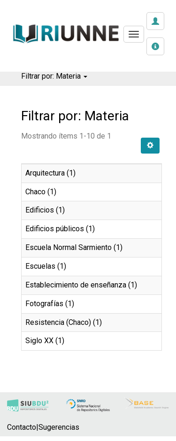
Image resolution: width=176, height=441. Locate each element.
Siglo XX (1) (44, 340)
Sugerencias (58, 427)
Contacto (21, 427)
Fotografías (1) (49, 303)
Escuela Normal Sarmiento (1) (73, 247)
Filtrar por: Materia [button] (54, 76)
